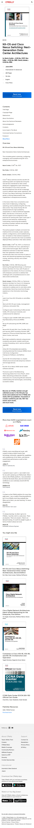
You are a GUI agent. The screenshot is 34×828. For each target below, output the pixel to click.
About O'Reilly (7, 736)
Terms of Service (6, 822)
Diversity (4, 757)
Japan (4, 771)
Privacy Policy (25, 745)
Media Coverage (7, 747)
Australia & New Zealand (9, 768)
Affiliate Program (7, 752)
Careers (4, 742)
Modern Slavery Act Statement (23, 824)
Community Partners (8, 750)
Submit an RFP (6, 755)
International (6, 765)
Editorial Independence (8, 824)
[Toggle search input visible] (32, 2)
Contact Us (24, 740)
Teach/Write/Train (7, 740)
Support (24, 736)
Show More (6, 139)
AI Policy (23, 747)
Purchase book (7, 712)
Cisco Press (9, 83)
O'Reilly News (6, 745)
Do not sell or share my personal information (13, 814)
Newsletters (24, 742)
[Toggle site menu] (2, 2)
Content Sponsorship (8, 760)
